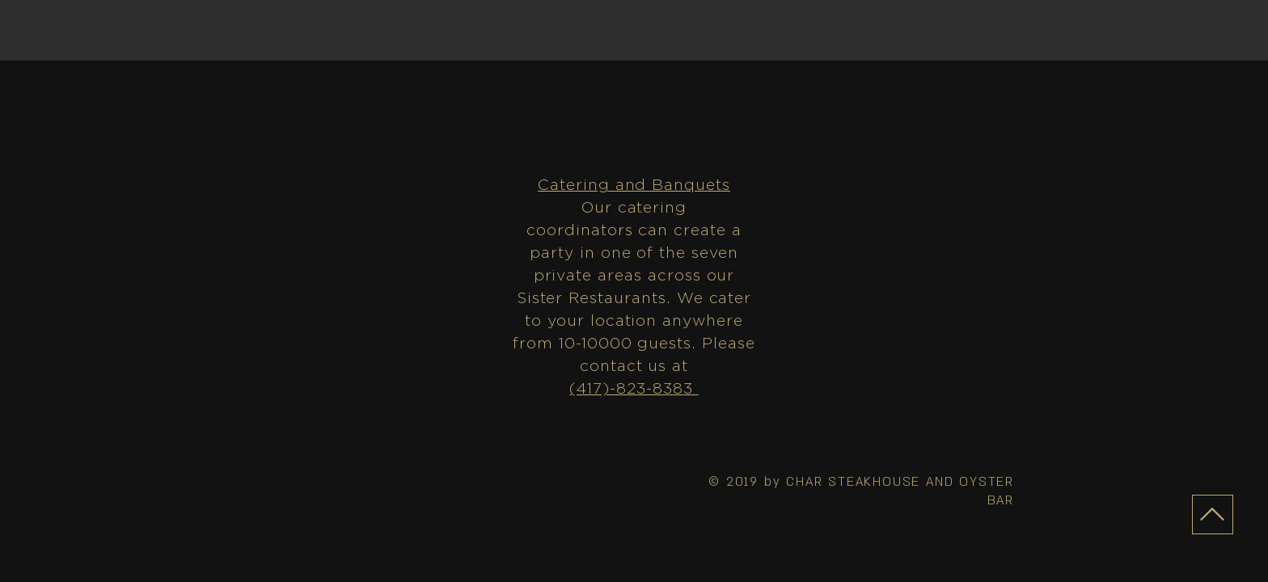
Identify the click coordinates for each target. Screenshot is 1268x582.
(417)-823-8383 (633, 389)
